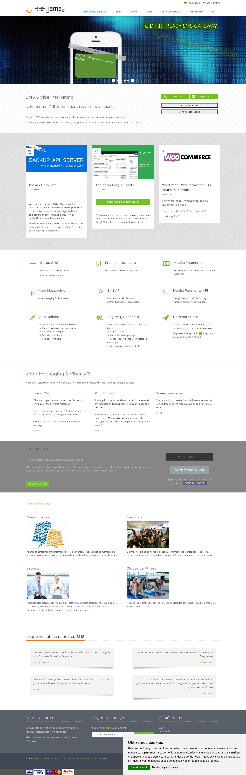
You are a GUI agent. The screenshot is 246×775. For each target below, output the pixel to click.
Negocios (134, 517)
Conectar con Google (189, 111)
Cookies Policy (99, 758)
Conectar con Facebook (190, 105)
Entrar (216, 2)
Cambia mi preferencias (165, 767)
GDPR (133, 11)
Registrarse (202, 96)
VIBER (118, 11)
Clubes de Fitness (142, 568)
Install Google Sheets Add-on (122, 201)
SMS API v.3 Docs (37, 483)
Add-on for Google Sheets (115, 185)
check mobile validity (189, 470)
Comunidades (38, 517)
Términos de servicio (55, 758)
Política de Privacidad (79, 758)
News (148, 11)
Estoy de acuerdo (139, 767)
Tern (36, 758)
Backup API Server (42, 185)
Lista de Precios (171, 11)
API (213, 11)
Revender (196, 11)
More (36, 430)
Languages (194, 2)
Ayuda (206, 2)
